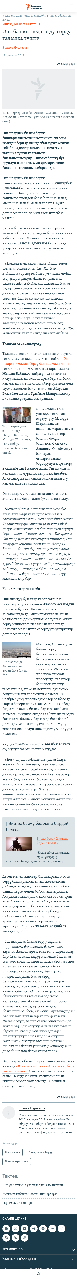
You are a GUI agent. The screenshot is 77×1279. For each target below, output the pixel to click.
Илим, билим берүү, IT (21, 24)
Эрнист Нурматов (15, 47)
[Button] (66, 64)
